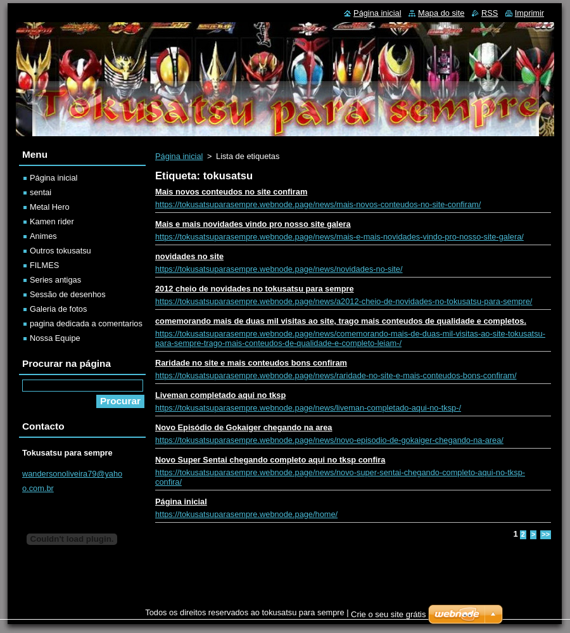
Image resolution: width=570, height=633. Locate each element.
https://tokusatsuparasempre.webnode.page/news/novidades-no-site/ (279, 269)
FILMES (44, 265)
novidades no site (189, 256)
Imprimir (529, 13)
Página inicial (179, 156)
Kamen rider (52, 221)
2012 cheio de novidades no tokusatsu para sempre (254, 288)
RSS (489, 13)
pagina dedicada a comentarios (86, 323)
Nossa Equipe (55, 338)
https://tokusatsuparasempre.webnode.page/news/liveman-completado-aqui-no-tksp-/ (308, 407)
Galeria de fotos (58, 309)
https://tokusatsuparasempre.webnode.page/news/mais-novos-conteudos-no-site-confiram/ (318, 204)
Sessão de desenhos (68, 294)
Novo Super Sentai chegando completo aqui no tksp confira (270, 459)
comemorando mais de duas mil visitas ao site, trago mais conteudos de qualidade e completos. (340, 321)
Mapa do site (441, 13)
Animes (43, 236)
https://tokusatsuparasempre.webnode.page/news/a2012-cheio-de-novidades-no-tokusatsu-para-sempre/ (343, 301)
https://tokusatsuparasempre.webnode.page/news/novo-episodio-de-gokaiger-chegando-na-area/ (329, 440)
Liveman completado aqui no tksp (220, 395)
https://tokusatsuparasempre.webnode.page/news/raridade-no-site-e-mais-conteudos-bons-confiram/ (335, 375)
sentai (40, 192)
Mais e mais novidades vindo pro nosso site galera (253, 224)
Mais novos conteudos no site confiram (231, 191)
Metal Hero (50, 207)
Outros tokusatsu (60, 250)
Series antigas (55, 280)
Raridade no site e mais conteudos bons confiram (251, 363)
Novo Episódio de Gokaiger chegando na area (243, 427)
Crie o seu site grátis (388, 614)
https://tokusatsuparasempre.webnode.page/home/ (246, 514)
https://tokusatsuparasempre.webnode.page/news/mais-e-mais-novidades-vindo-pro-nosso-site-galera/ (339, 236)
